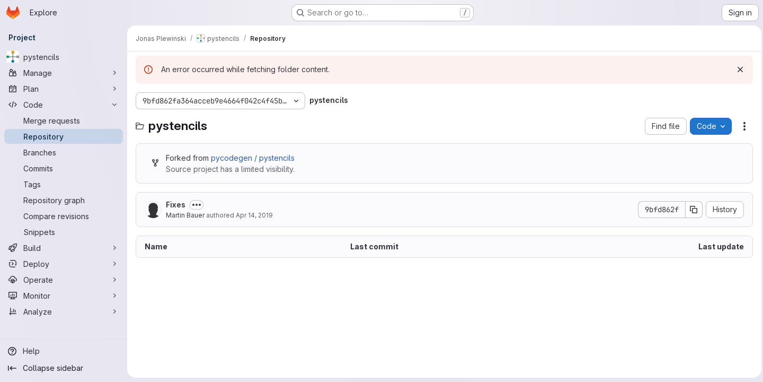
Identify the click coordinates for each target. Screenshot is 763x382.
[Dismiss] (737, 69)
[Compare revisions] (63, 216)
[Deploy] (63, 263)
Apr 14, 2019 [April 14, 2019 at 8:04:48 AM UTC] (254, 215)
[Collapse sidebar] (63, 368)
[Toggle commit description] (196, 205)
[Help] (63, 351)
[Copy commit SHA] (691, 209)
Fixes (175, 204)
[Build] (63, 247)
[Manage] (63, 72)
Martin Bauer (185, 215)
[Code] (63, 104)
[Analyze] (63, 311)
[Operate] (63, 279)
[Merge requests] (63, 120)
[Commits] (63, 168)
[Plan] (63, 88)
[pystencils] (63, 56)
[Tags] (63, 184)
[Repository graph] (63, 200)
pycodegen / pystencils (253, 157)
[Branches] (63, 152)
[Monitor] (63, 295)
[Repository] (63, 136)
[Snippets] (63, 231)
